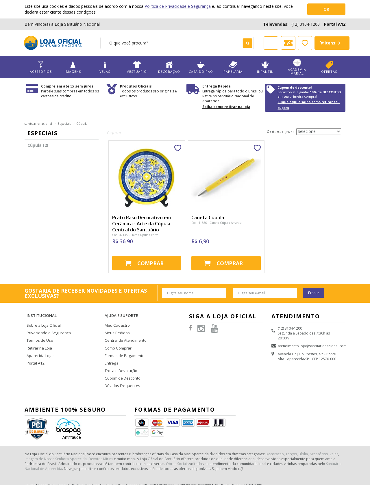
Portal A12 (334, 24)
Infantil (265, 67)
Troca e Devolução (120, 359)
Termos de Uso (39, 332)
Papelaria (233, 67)
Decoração (169, 67)
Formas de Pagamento (123, 345)
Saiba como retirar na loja (226, 106)
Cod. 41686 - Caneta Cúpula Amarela (216, 223)
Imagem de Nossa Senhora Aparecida (56, 445)
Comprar (150, 263)
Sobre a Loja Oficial (42, 318)
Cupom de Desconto (122, 366)
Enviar (313, 293)
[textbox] (177, 43)
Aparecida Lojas (40, 345)
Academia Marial (297, 67)
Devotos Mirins (100, 445)
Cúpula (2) (37, 145)
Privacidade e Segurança (47, 325)
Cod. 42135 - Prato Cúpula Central (135, 235)
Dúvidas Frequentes (121, 373)
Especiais (64, 124)
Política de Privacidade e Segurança (178, 6)
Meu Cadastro (116, 318)
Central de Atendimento (124, 332)
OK (326, 9)
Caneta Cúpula (207, 217)
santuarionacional (38, 124)
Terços (291, 440)
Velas (105, 67)
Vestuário (137, 67)
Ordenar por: (280, 131)
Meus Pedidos (116, 325)
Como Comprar (118, 339)
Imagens (73, 67)
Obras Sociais (177, 450)
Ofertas (329, 67)
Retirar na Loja (38, 339)
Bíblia (303, 440)
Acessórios (41, 67)
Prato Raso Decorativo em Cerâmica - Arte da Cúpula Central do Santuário (141, 223)
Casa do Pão (201, 67)
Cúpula (82, 124)
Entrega (111, 352)
